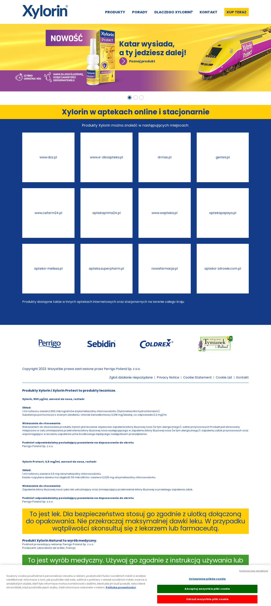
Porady (139, 12)
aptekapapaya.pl (222, 213)
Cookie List (224, 377)
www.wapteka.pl (164, 213)
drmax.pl (164, 157)
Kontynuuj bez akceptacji (253, 573)
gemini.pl (223, 157)
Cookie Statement (197, 377)
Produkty (115, 12)
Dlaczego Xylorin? (173, 12)
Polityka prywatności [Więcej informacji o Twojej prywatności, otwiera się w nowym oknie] (121, 590)
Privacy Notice (168, 377)
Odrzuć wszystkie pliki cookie (207, 601)
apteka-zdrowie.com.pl (222, 268)
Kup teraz (236, 12)
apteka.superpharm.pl (106, 268)
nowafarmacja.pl (164, 268)
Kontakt (208, 12)
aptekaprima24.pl (106, 213)
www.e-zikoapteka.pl (106, 157)
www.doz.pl (48, 157)
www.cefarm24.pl (48, 213)
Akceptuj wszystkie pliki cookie (207, 591)
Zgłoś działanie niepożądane (131, 377)
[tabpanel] (135, 57)
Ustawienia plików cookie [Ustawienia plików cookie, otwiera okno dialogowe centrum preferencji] (207, 581)
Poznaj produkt (142, 61)
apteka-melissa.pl (48, 268)
